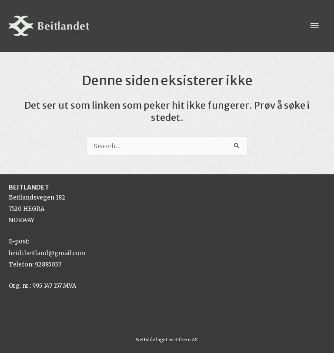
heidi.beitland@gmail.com (47, 253)
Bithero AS (186, 340)
